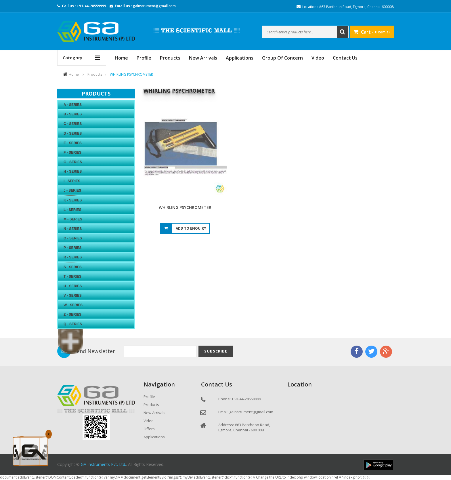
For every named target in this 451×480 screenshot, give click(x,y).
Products (170, 58)
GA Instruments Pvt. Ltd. (103, 464)
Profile (144, 58)
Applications (239, 58)
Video (318, 58)
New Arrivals (203, 58)
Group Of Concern (282, 58)
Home (74, 74)
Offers (149, 428)
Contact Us (345, 58)
